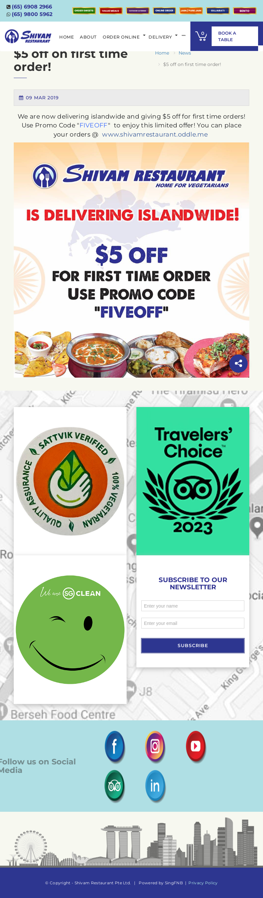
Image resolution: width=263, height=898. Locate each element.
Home (162, 53)
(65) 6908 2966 (32, 7)
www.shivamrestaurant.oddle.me (155, 134)
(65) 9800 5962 (32, 14)
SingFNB (174, 882)
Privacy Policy (203, 882)
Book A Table (227, 36)
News (185, 53)
